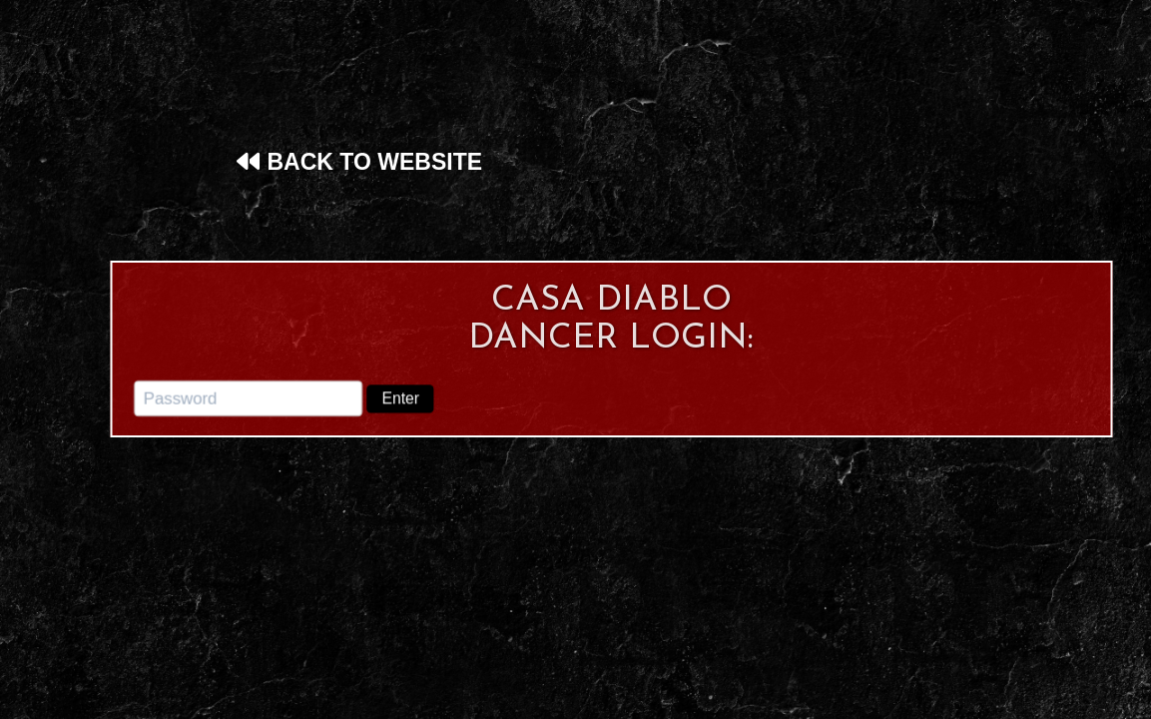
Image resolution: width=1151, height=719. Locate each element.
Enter (401, 397)
